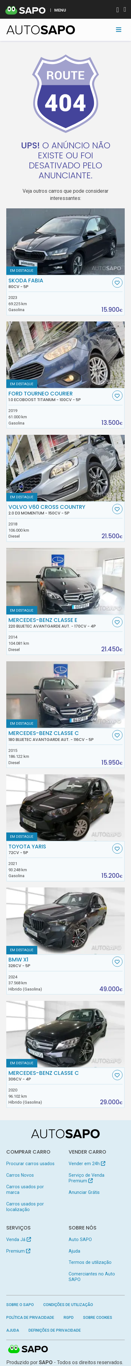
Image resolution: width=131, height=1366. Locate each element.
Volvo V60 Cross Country (59, 510)
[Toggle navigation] (118, 29)
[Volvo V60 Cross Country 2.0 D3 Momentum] (65, 468)
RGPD (69, 1317)
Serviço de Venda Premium (86, 1178)
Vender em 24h (87, 1163)
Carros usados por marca (25, 1189)
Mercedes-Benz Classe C (59, 736)
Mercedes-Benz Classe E (59, 623)
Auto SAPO (80, 1239)
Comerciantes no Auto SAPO (92, 1276)
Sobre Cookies (97, 1317)
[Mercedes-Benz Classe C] (65, 1034)
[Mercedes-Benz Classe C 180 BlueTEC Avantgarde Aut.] (65, 694)
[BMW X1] (65, 920)
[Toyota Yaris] (65, 807)
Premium (18, 1251)
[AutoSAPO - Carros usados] (40, 29)
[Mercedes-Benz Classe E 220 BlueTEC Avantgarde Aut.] (65, 581)
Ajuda (74, 1251)
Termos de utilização (90, 1262)
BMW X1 (59, 962)
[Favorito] (117, 282)
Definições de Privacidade (55, 1330)
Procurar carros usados (30, 1163)
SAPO (28, 1349)
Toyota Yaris (59, 849)
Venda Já (18, 1239)
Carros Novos (20, 1175)
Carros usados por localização (25, 1206)
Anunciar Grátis (84, 1192)
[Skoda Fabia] (65, 241)
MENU (60, 10)
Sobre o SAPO (20, 1305)
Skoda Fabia (59, 283)
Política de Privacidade (30, 1317)
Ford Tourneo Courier (59, 396)
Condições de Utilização (68, 1305)
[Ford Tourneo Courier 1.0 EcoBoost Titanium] (65, 354)
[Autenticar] (117, 10)
